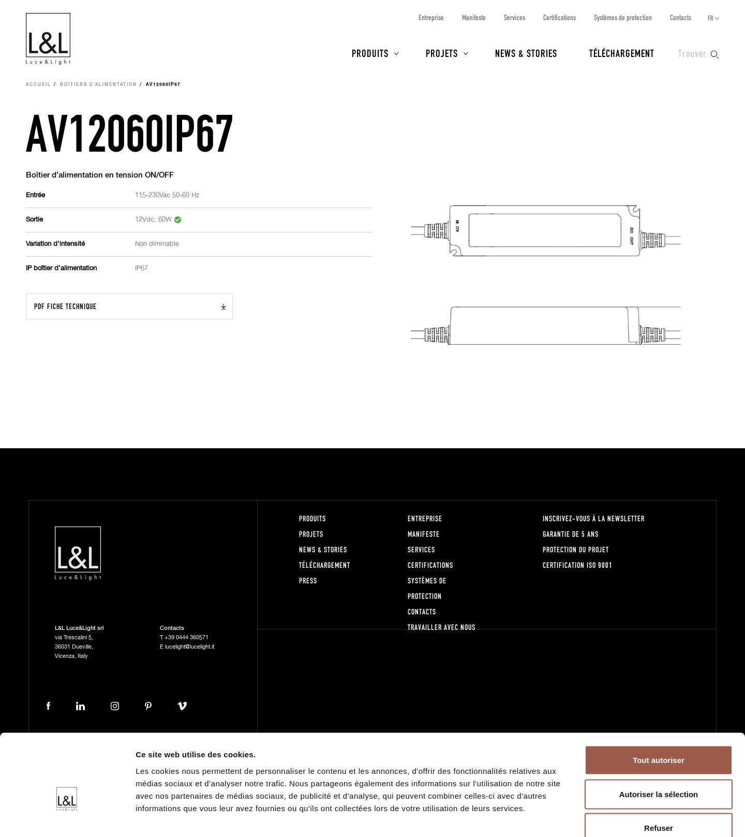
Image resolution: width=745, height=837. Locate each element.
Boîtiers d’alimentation (98, 85)
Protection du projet (576, 549)
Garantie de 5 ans (571, 534)
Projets (442, 53)
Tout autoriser (658, 701)
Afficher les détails (570, 816)
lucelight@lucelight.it (189, 647)
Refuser (658, 769)
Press (308, 580)
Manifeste (474, 17)
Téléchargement (621, 53)
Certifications (559, 17)
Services (514, 17)
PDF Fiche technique (65, 306)
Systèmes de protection (623, 17)
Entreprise (431, 17)
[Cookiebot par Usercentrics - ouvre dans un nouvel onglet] (67, 817)
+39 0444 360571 (186, 637)
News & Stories (526, 53)
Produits (370, 53)
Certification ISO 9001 (578, 565)
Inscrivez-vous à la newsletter (594, 518)
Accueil (38, 85)
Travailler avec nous (441, 627)
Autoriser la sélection (658, 735)
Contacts (680, 17)
